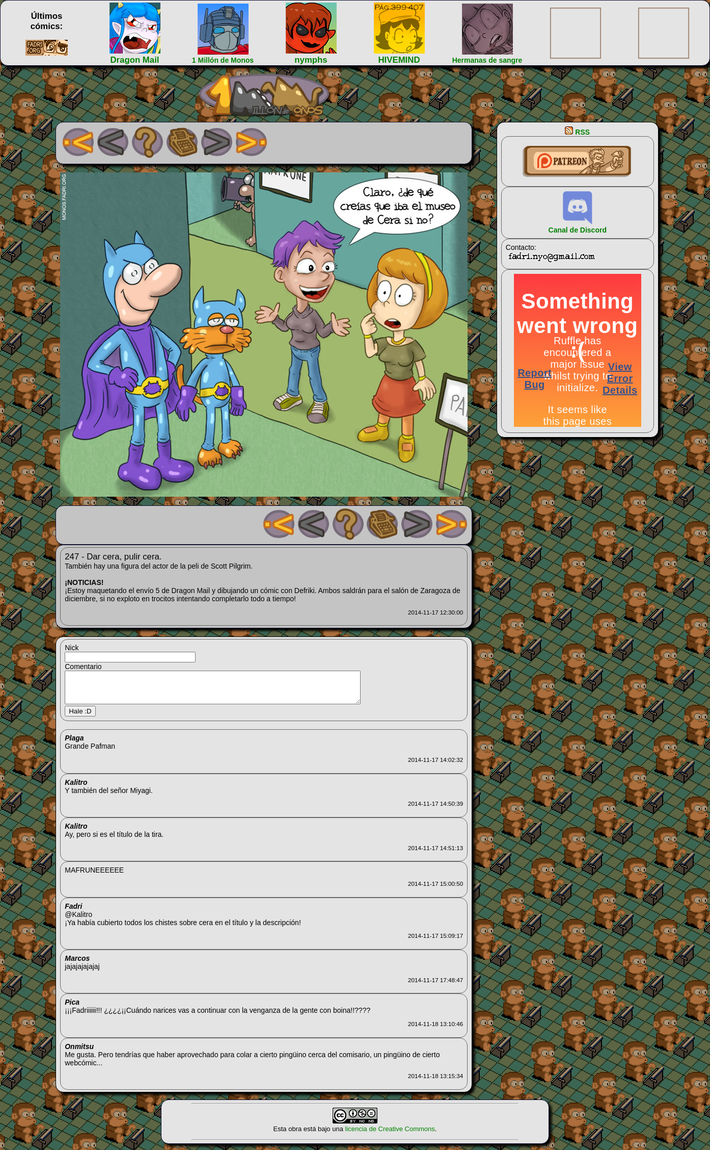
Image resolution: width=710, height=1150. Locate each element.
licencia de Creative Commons (390, 1135)
